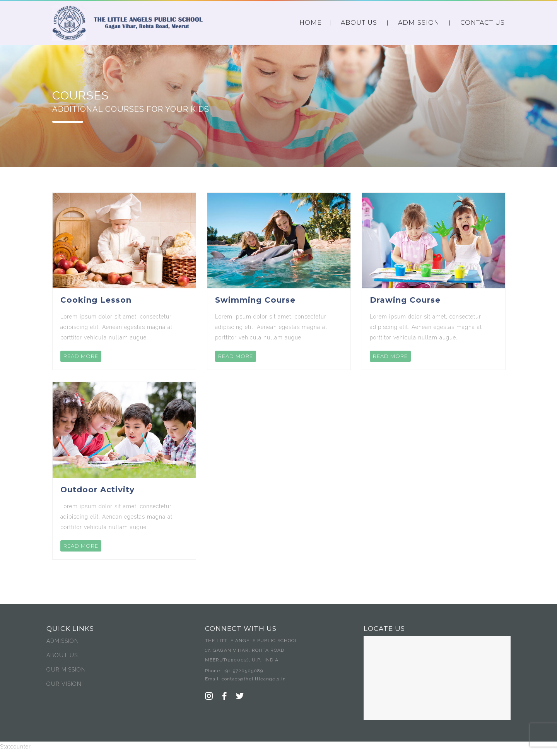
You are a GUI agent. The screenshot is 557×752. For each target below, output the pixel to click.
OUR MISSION (66, 669)
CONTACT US (482, 22)
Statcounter (15, 746)
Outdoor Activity (97, 489)
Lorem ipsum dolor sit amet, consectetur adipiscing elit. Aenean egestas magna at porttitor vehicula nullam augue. (116, 327)
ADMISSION (418, 22)
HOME (310, 22)
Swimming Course (255, 300)
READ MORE (80, 356)
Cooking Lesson (96, 300)
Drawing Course (405, 300)
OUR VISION (64, 684)
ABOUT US (359, 22)
